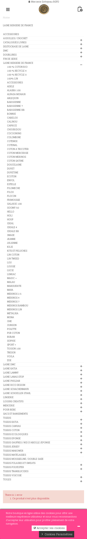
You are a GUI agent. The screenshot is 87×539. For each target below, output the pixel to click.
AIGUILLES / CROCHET (15, 38)
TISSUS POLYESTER (13, 467)
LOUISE (11, 266)
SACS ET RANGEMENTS (15, 414)
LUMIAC (11, 274)
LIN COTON (13, 255)
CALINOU (12, 122)
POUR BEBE (9, 410)
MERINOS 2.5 (14, 294)
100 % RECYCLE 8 (17, 75)
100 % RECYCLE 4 (17, 71)
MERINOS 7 (13, 302)
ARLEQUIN (13, 98)
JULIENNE (12, 243)
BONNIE (11, 114)
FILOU (10, 192)
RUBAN (11, 337)
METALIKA (12, 313)
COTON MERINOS (16, 157)
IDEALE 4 (12, 227)
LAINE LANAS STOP (13, 377)
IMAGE (11, 235)
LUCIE (10, 270)
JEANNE (11, 239)
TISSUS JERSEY (11, 447)
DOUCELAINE (14, 165)
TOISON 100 (13, 349)
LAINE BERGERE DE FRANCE (18, 63)
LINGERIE (8, 397)
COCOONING (14, 133)
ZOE (9, 360)
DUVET (10, 169)
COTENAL (12, 145)
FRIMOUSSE (13, 200)
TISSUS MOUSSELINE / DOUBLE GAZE (23, 459)
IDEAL (10, 223)
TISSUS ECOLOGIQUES (15, 434)
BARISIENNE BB (16, 110)
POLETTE (12, 329)
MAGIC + (12, 278)
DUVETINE (12, 173)
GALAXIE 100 (14, 204)
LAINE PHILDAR (11, 381)
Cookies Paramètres (56, 534)
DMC (5, 51)
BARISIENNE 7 (15, 106)
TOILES (7, 479)
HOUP (10, 219)
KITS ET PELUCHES (17, 251)
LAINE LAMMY (11, 373)
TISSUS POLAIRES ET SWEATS (19, 463)
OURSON (12, 325)
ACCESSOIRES (11, 34)
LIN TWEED (13, 259)
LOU (9, 263)
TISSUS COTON (11, 430)
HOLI (10, 216)
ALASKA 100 (13, 90)
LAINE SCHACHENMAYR (16, 389)
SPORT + (11, 345)
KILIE (10, 247)
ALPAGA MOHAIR (16, 94)
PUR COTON (13, 333)
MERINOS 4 (13, 298)
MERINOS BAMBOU (17, 306)
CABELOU (12, 118)
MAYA (10, 290)
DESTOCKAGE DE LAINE (16, 47)
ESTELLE (11, 184)
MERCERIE (9, 406)
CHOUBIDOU (14, 129)
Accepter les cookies (49, 528)
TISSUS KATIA (10, 422)
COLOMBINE (14, 137)
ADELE (10, 86)
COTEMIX (12, 141)
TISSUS (7, 418)
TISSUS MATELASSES (14, 455)
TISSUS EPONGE (12, 438)
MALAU (11, 282)
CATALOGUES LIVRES (14, 42)
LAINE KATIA (10, 369)
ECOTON (11, 176)
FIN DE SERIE (10, 59)
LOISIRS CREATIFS (13, 401)
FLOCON (11, 196)
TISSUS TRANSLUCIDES (15, 471)
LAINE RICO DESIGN (14, 385)
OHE (9, 321)
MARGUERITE (14, 286)
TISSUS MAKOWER (13, 451)
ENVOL (11, 180)
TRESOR (11, 353)
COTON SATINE (15, 161)
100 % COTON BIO (17, 67)
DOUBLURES (10, 55)
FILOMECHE (13, 188)
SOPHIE (11, 341)
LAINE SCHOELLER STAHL (17, 393)
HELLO (10, 212)
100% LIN (12, 79)
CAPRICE (12, 126)
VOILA (10, 356)
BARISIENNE (14, 102)
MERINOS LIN (14, 309)
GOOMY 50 (13, 208)
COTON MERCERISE (17, 153)
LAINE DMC (9, 364)
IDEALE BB (13, 231)
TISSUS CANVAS (12, 426)
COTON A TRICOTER (18, 149)
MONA (10, 317)
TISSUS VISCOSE (12, 475)
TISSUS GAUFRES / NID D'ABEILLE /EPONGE (26, 443)
